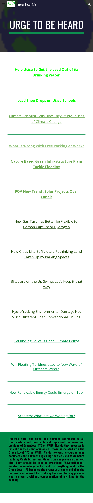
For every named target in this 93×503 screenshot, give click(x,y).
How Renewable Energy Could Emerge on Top (46, 392)
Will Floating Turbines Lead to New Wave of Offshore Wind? (47, 366)
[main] (46, 26)
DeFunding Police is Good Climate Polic (45, 341)
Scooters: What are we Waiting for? (46, 415)
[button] (3, 4)
